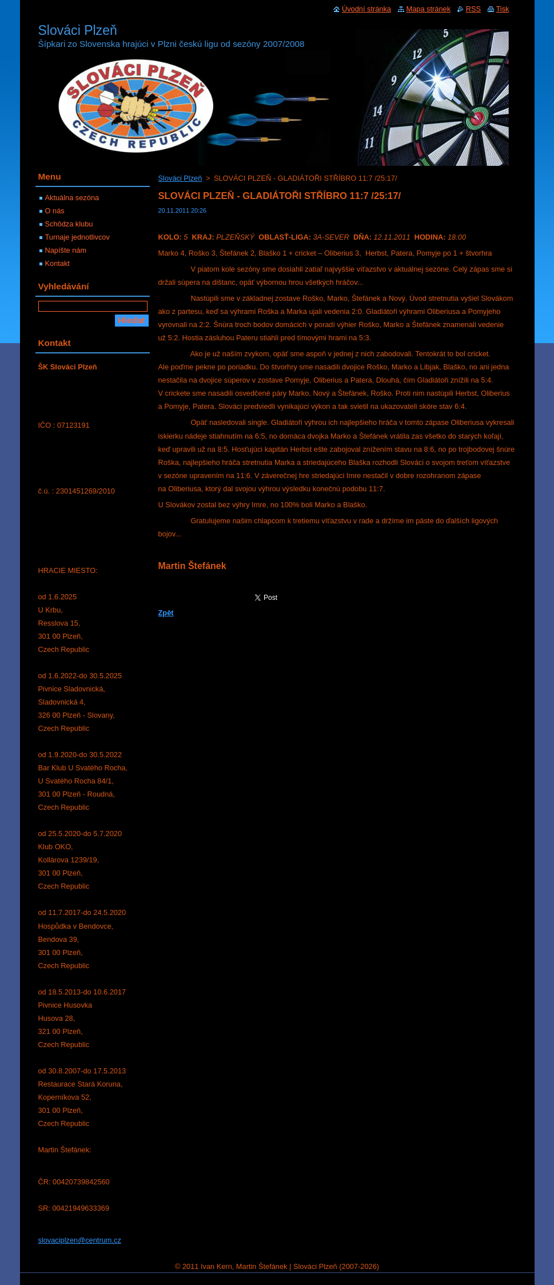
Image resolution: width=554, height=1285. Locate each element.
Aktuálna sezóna (72, 197)
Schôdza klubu (69, 224)
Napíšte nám (66, 250)
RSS (473, 9)
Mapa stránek (428, 9)
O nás (55, 210)
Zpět (166, 612)
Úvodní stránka (366, 9)
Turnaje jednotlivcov (77, 237)
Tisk (502, 9)
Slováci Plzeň (180, 178)
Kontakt (57, 263)
